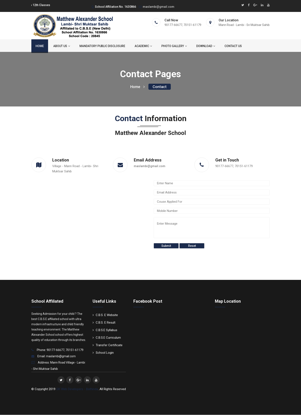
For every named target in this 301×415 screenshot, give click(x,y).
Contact (160, 87)
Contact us (233, 46)
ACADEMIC (143, 46)
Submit (166, 246)
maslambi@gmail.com (156, 6)
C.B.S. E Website (105, 315)
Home (40, 46)
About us (61, 46)
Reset (192, 246)
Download (205, 46)
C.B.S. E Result (104, 323)
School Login (103, 353)
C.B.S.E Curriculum (107, 338)
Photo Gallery (174, 46)
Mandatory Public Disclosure (102, 46)
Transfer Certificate (107, 345)
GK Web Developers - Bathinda (77, 389)
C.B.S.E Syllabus (105, 330)
